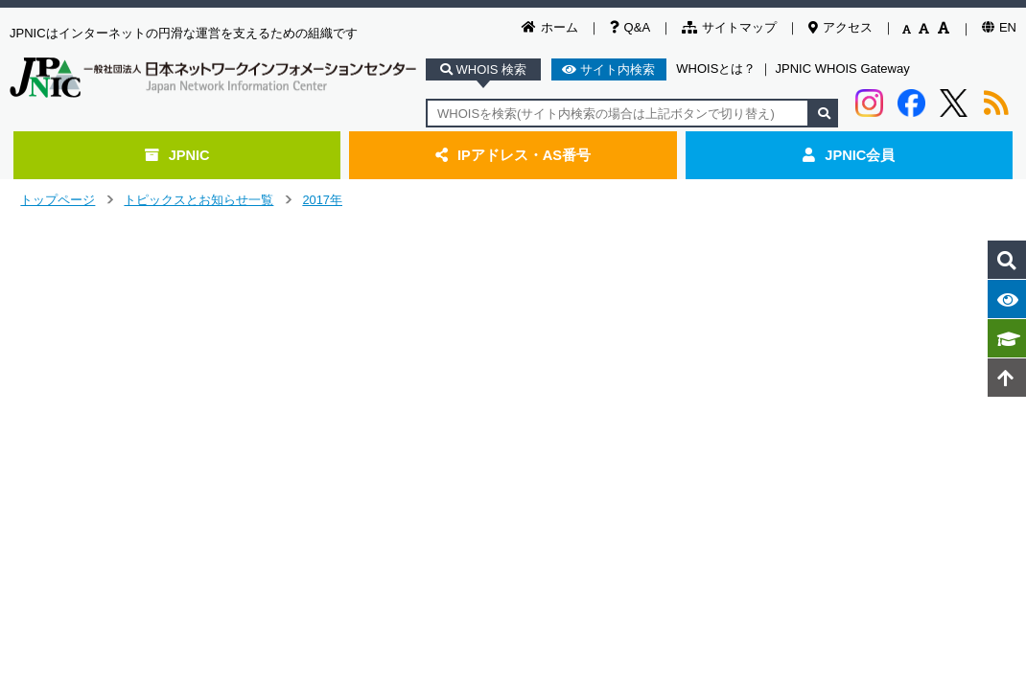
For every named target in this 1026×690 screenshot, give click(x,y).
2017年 (322, 200)
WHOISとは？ (716, 68)
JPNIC (177, 155)
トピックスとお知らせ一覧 (198, 200)
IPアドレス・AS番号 (513, 155)
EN (999, 27)
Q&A (630, 27)
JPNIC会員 (849, 155)
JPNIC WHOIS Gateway (843, 68)
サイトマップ (729, 27)
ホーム (550, 27)
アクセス (840, 27)
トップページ (57, 200)
